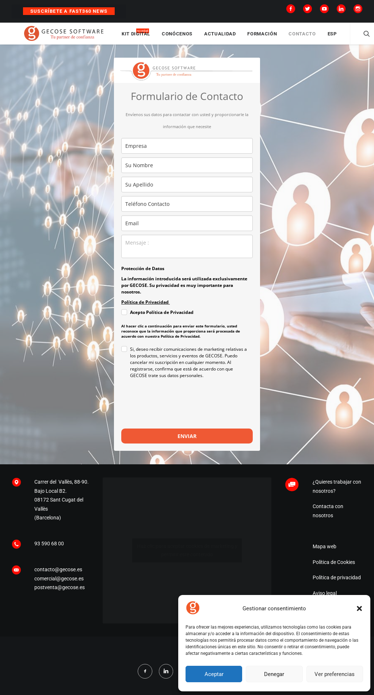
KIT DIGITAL (160, 37)
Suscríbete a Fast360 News (68, 11)
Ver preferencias (334, 674)
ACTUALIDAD (244, 37)
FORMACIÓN (286, 37)
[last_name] (187, 191)
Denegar (274, 674)
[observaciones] (187, 253)
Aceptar (214, 674)
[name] (187, 172)
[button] (359, 608)
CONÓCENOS (201, 37)
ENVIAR (187, 442)
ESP (355, 37)
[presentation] (176, 414)
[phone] (187, 211)
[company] (187, 153)
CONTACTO (326, 37)
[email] (187, 230)
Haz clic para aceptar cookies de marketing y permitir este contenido (187, 557)
